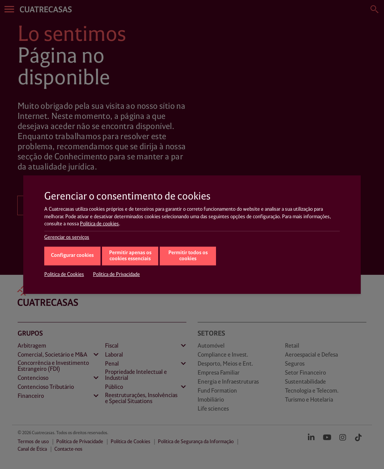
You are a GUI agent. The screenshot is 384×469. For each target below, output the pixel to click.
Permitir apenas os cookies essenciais (130, 256)
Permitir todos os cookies (188, 256)
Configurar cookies (72, 255)
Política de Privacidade (116, 274)
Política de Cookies (64, 274)
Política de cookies (99, 224)
